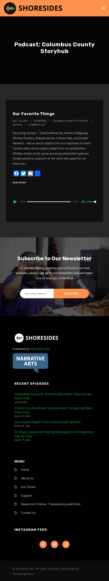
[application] (54, 201)
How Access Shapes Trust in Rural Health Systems (48, 422)
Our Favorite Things (34, 113)
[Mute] (83, 202)
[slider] (49, 201)
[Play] (14, 201)
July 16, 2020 (20, 120)
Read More (19, 182)
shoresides (40, 120)
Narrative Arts (39, 349)
